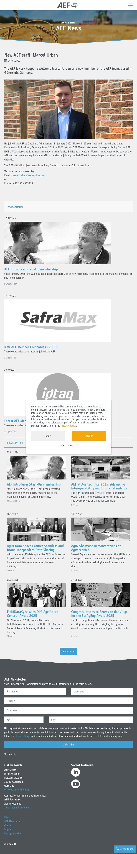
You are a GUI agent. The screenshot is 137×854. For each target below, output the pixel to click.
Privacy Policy (23, 736)
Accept (89, 435)
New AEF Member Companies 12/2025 (31, 347)
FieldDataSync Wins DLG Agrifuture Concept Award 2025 (32, 614)
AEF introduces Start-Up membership (31, 269)
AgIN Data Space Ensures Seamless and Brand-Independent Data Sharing (35, 548)
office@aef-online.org (16, 789)
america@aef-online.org (17, 807)
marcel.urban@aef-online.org (28, 175)
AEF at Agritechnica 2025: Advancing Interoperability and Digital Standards (99, 486)
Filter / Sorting (15, 442)
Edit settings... (68, 446)
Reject (48, 435)
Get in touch (124, 848)
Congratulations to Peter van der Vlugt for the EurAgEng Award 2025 (99, 614)
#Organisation (16, 206)
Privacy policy (68, 425)
